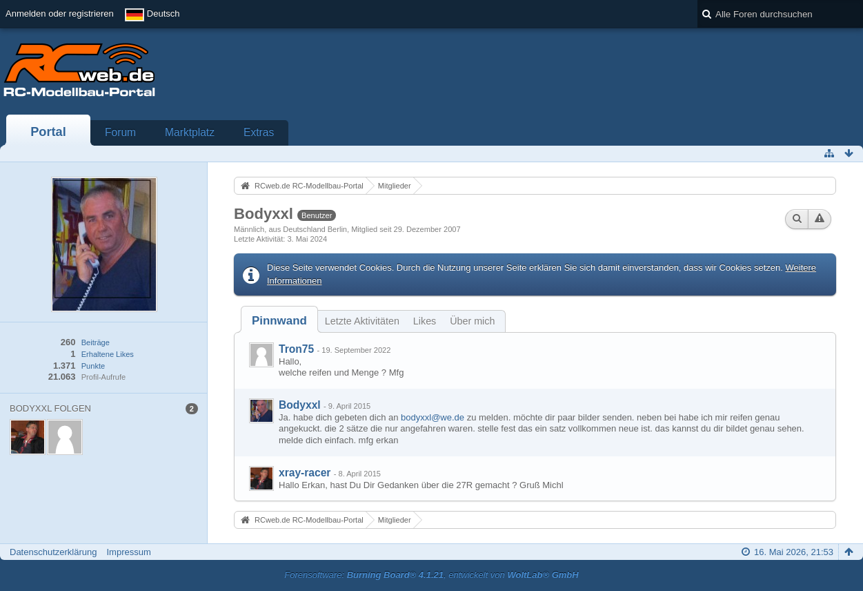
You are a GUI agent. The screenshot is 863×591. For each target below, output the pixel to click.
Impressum (128, 552)
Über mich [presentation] (472, 321)
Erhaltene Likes (107, 354)
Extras (259, 132)
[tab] (279, 321)
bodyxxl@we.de (432, 417)
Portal (48, 132)
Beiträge (95, 342)
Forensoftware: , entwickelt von (431, 575)
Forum (120, 132)
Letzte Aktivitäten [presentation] (362, 321)
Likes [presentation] (424, 321)
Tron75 (296, 349)
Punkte (93, 366)
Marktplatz (190, 132)
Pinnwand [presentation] (279, 320)
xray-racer (304, 472)
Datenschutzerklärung (53, 552)
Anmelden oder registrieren (60, 13)
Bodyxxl (300, 405)
